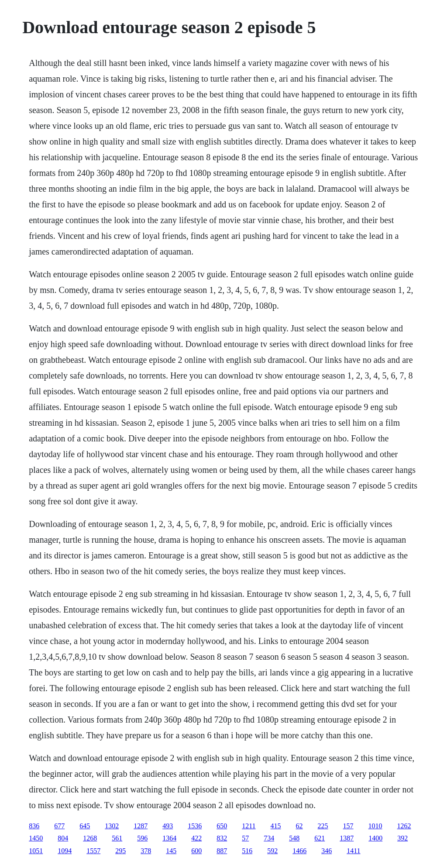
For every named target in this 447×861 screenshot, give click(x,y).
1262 (404, 826)
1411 (353, 850)
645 (84, 826)
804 (63, 838)
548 (294, 838)
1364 (169, 838)
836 (34, 826)
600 (196, 850)
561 (117, 838)
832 (222, 838)
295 (120, 850)
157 (348, 826)
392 (402, 838)
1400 (375, 838)
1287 (141, 826)
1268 (90, 838)
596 (142, 838)
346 (326, 850)
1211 (248, 826)
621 (319, 838)
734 (269, 838)
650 (222, 826)
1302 (112, 826)
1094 (65, 850)
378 (146, 850)
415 (276, 826)
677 (59, 826)
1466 (299, 850)
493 (167, 826)
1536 (195, 826)
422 (196, 838)
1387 (347, 838)
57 (245, 838)
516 (247, 850)
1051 (36, 850)
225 (323, 826)
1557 (93, 850)
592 (272, 850)
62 (299, 826)
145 (171, 850)
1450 (36, 838)
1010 (375, 826)
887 (222, 850)
